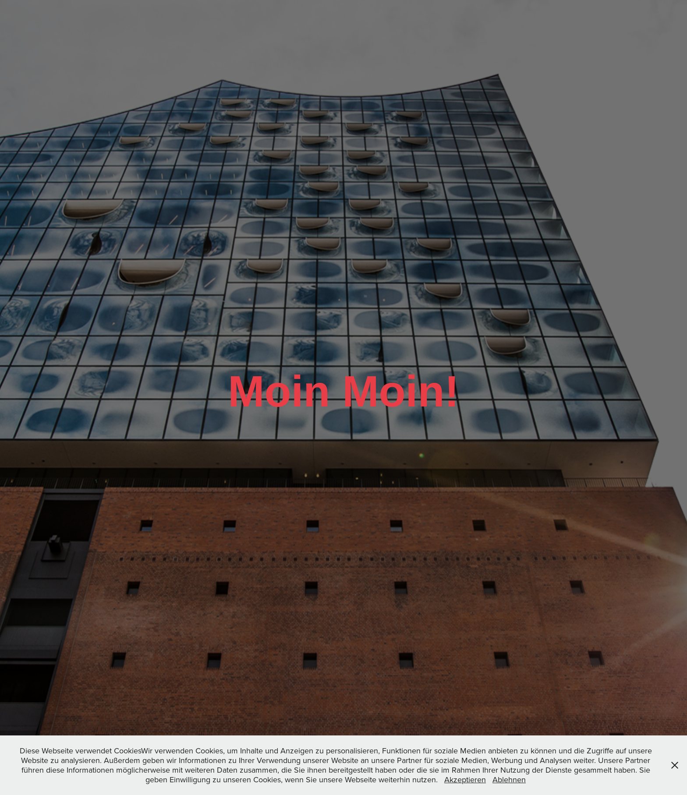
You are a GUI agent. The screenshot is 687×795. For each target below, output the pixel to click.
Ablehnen (509, 779)
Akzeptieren (465, 779)
